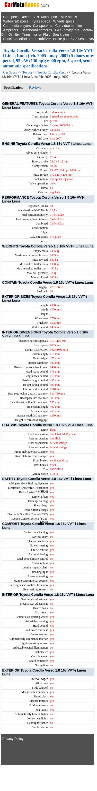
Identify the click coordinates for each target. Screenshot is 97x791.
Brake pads (61, 39)
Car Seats (78, 39)
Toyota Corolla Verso (51, 72)
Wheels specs (63, 21)
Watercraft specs (16, 21)
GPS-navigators (67, 30)
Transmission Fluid (36, 34)
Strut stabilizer (40, 39)
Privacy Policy (13, 739)
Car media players (17, 26)
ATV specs (69, 17)
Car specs (10, 17)
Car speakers (43, 26)
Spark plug (61, 34)
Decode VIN (30, 17)
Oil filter (14, 34)
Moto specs (50, 17)
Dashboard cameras (36, 30)
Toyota (27, 72)
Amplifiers (10, 30)
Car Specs (10, 72)
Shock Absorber (15, 39)
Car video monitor (68, 26)
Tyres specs (41, 21)
